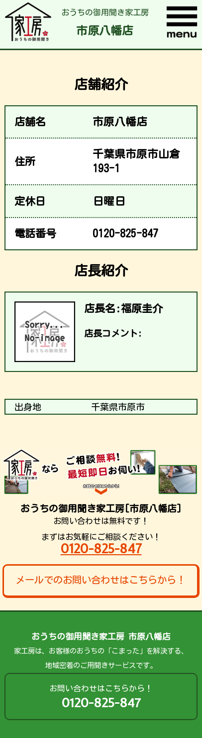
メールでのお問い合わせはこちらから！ (100, 580)
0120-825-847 (101, 548)
